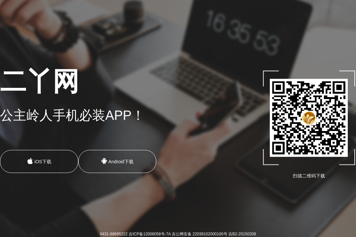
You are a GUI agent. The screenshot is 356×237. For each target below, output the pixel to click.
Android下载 (117, 161)
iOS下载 (39, 161)
